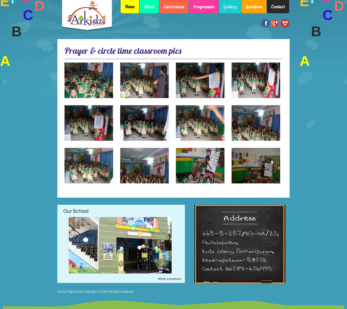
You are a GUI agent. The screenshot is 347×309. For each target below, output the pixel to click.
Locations (254, 6)
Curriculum (174, 6)
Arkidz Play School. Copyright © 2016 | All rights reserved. (95, 291)
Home (130, 6)
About (149, 6)
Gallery (230, 6)
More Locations (169, 279)
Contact (278, 6)
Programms (203, 6)
